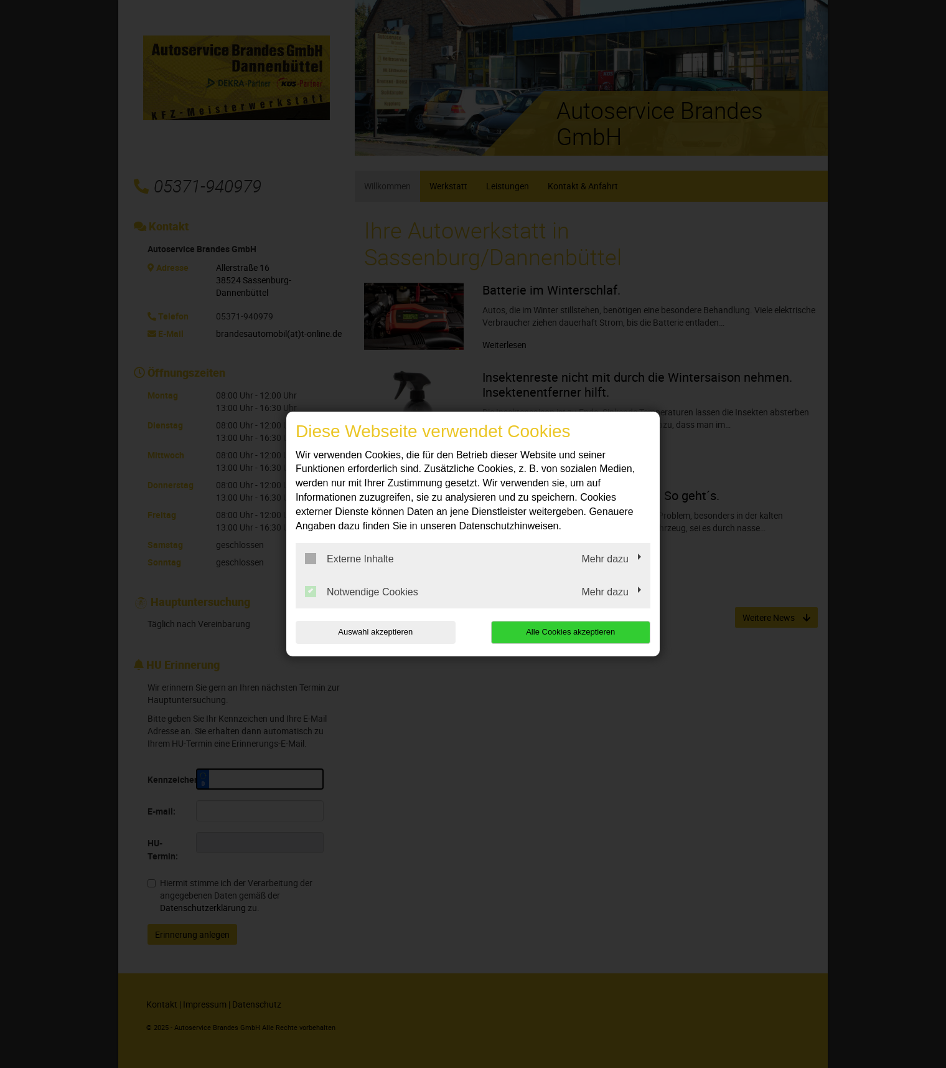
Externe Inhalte (349, 558)
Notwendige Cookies (361, 591)
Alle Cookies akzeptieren (570, 631)
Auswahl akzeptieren (375, 631)
